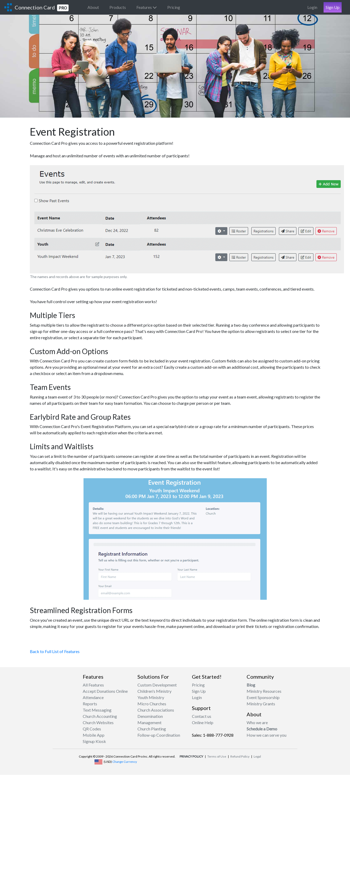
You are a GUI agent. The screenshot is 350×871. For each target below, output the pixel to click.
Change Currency (124, 762)
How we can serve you (266, 734)
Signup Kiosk (94, 741)
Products (117, 7)
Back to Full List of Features (55, 651)
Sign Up (333, 7)
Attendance (93, 697)
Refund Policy (239, 756)
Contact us (201, 716)
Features (146, 7)
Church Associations (155, 709)
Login (312, 7)
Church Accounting (100, 716)
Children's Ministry (154, 691)
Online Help (202, 722)
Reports (90, 703)
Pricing (173, 7)
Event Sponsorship (263, 697)
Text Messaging (97, 709)
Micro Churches (151, 703)
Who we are (257, 722)
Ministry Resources (264, 691)
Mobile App (93, 734)
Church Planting (151, 728)
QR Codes (92, 728)
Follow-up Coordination (158, 734)
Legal (257, 756)
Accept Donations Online (105, 691)
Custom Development (157, 684)
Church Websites (98, 722)
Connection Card (42, 7)
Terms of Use (216, 756)
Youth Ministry (150, 697)
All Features (93, 684)
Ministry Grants (261, 703)
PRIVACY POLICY (191, 756)
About (93, 7)
